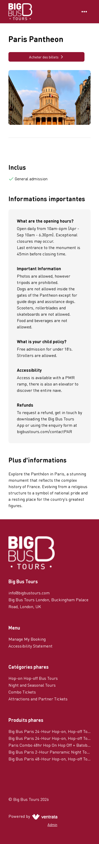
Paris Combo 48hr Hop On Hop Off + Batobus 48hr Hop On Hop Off (49, 745)
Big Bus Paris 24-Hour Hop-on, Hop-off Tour (49, 738)
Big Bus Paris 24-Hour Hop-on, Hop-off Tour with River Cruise (49, 731)
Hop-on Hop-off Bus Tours (33, 678)
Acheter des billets (46, 56)
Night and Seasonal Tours (32, 685)
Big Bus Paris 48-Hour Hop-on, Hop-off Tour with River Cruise (49, 759)
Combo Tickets (22, 692)
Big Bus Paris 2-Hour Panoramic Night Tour (49, 752)
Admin (52, 824)
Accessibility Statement (30, 646)
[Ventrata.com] (43, 816)
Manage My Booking (27, 639)
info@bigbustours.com (29, 592)
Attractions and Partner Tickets (38, 698)
